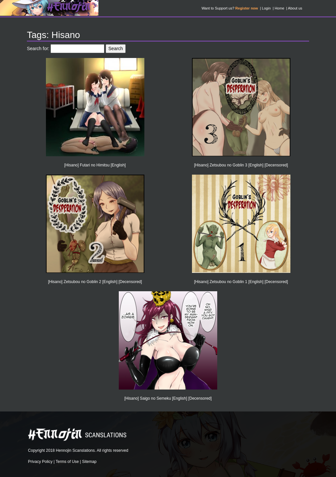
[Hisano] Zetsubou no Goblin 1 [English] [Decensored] (241, 281)
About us (295, 8)
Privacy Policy (40, 461)
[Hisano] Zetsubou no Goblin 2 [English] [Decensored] (95, 281)
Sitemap (89, 461)
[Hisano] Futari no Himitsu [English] (95, 165)
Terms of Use (67, 461)
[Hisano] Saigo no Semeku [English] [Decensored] (168, 398)
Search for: (38, 48)
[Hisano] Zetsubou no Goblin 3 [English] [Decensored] (241, 165)
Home (279, 8)
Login (266, 8)
